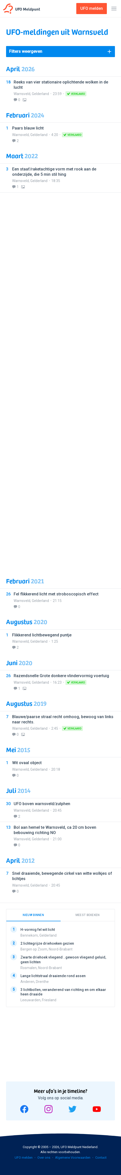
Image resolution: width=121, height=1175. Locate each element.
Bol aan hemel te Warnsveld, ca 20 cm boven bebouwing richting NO (55, 830)
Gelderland (40, 94)
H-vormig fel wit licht (37, 930)
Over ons (43, 1157)
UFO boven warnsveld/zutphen (42, 803)
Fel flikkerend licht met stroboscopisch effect (56, 594)
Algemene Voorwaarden (72, 1157)
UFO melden (24, 1157)
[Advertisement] (60, 382)
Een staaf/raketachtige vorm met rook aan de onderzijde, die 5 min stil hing (54, 172)
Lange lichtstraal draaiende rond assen (53, 976)
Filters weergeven (25, 51)
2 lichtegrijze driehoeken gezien (47, 943)
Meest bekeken (88, 915)
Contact (101, 1157)
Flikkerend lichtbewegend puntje (41, 635)
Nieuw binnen (33, 915)
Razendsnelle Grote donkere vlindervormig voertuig (61, 675)
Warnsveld (22, 94)
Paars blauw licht (28, 128)
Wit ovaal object (27, 762)
